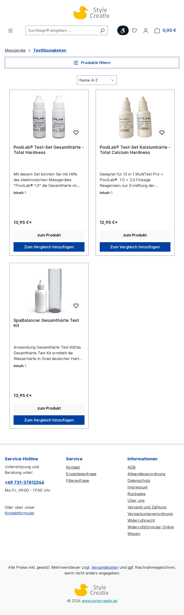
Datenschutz (138, 480)
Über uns (136, 500)
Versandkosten (104, 567)
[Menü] (10, 30)
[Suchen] (102, 30)
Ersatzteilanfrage (81, 474)
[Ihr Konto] (145, 30)
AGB (131, 467)
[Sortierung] (97, 80)
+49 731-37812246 (24, 482)
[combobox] (61, 30)
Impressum (137, 487)
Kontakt (73, 467)
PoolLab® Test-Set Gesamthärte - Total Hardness (49, 150)
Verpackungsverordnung (150, 513)
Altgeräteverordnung (146, 474)
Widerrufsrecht (141, 520)
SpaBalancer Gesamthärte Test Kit (46, 323)
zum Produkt (49, 235)
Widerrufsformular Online (150, 527)
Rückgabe (136, 493)
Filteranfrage (77, 480)
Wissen (133, 533)
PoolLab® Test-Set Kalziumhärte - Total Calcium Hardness (135, 150)
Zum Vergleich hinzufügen (49, 247)
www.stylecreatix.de (99, 600)
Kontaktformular (19, 513)
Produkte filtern (92, 62)
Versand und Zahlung (146, 507)
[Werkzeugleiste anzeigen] (123, 30)
